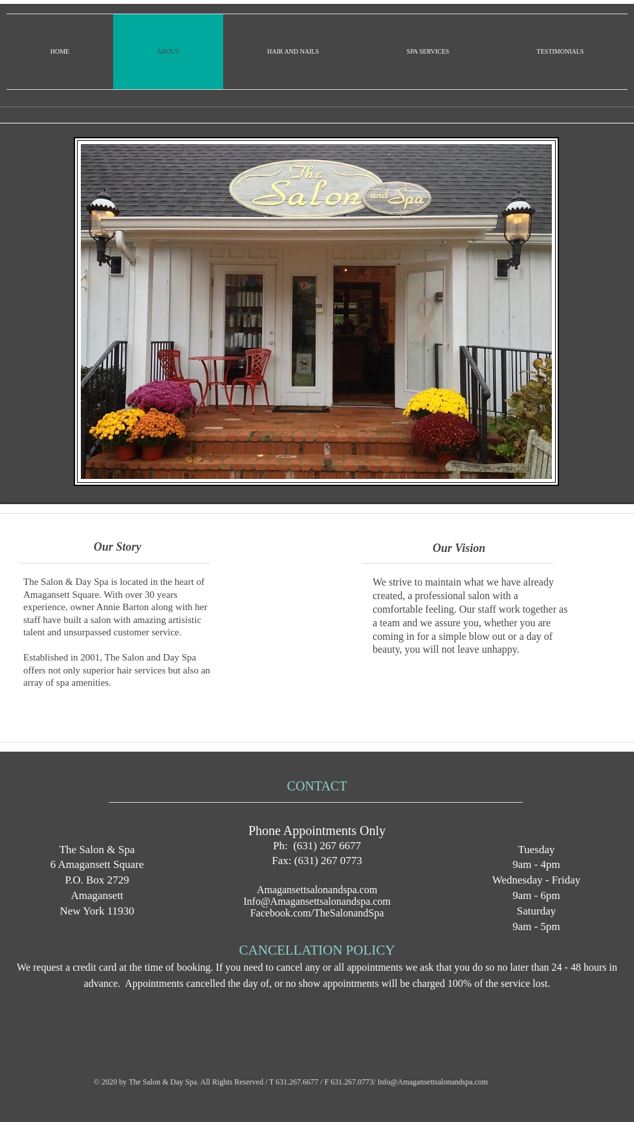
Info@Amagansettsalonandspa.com (317, 901)
